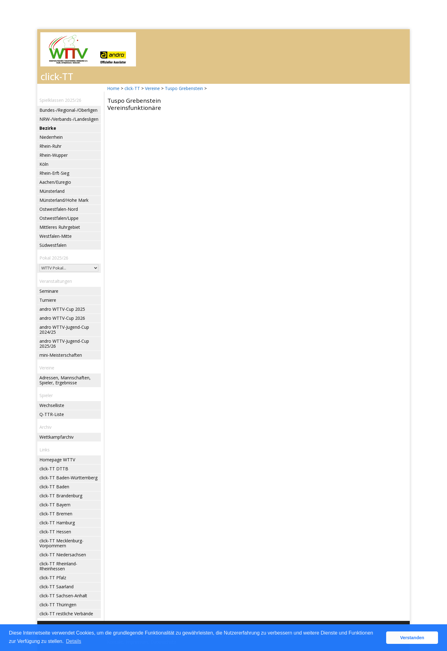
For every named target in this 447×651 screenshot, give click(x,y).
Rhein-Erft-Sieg (54, 173)
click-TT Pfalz (52, 578)
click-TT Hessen (55, 532)
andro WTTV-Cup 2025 (62, 309)
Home (113, 88)
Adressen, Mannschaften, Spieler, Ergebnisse (65, 380)
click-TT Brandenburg (60, 496)
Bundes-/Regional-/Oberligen (68, 110)
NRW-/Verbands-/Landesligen (68, 119)
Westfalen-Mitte (55, 236)
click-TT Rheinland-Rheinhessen (58, 566)
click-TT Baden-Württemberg (68, 478)
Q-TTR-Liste (51, 414)
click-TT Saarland (56, 587)
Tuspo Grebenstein (184, 88)
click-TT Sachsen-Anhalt (63, 596)
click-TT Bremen (55, 514)
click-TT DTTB (53, 469)
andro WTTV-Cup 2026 (62, 318)
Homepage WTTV (57, 460)
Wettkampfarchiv (56, 437)
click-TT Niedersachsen (62, 555)
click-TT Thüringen (57, 605)
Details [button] (73, 641)
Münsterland (52, 191)
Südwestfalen (52, 245)
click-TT (132, 88)
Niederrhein (51, 137)
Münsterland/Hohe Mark (63, 200)
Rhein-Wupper (53, 155)
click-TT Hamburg (57, 523)
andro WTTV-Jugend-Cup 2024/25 (64, 329)
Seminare (48, 291)
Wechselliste (51, 405)
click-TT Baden (54, 487)
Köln (43, 164)
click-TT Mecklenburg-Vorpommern (61, 543)
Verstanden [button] (412, 637)
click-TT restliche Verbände (66, 614)
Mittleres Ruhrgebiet (59, 227)
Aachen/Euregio (55, 182)
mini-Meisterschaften (60, 355)
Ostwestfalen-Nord (58, 209)
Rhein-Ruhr (50, 146)
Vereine (152, 88)
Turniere (47, 300)
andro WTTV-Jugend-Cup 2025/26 (64, 343)
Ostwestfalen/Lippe (59, 218)
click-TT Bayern (54, 505)
